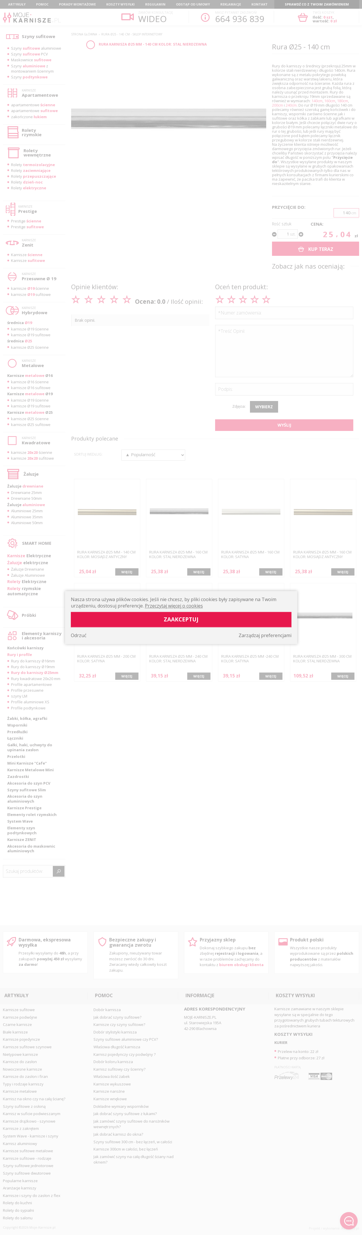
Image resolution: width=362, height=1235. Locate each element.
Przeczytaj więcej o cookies (174, 606)
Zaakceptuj (181, 619)
